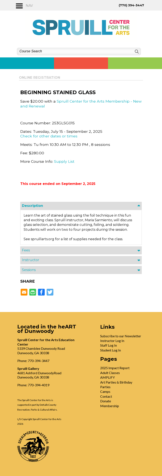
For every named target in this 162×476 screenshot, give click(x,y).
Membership (109, 406)
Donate (105, 401)
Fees (26, 250)
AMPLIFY (107, 377)
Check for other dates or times (48, 136)
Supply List (64, 161)
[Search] (136, 51)
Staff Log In (108, 345)
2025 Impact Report (115, 368)
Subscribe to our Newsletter (120, 336)
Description (32, 206)
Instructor (30, 260)
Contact (106, 396)
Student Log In (110, 350)
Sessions (29, 270)
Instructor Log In (112, 341)
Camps (105, 391)
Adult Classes (110, 373)
